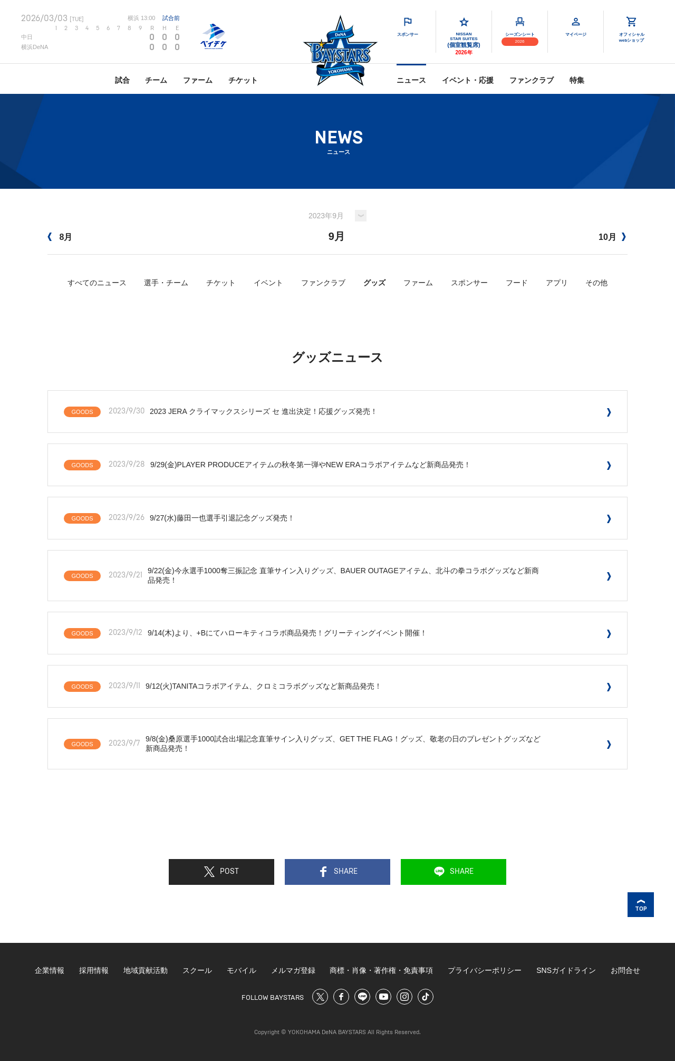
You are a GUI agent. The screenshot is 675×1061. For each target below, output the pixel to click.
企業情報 (49, 970)
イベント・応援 (468, 80)
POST (221, 871)
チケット (243, 80)
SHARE (338, 871)
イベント (268, 282)
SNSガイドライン (566, 970)
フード (517, 282)
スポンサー (469, 282)
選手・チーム (166, 282)
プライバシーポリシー (485, 970)
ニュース (411, 80)
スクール (197, 970)
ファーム (198, 80)
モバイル (241, 970)
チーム (156, 80)
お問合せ (625, 970)
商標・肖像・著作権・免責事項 (381, 970)
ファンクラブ (531, 80)
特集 (577, 80)
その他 (596, 282)
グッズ (374, 282)
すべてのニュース (97, 282)
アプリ (557, 282)
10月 (612, 237)
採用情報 (94, 970)
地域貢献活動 (145, 970)
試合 (122, 80)
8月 (59, 237)
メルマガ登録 (293, 970)
